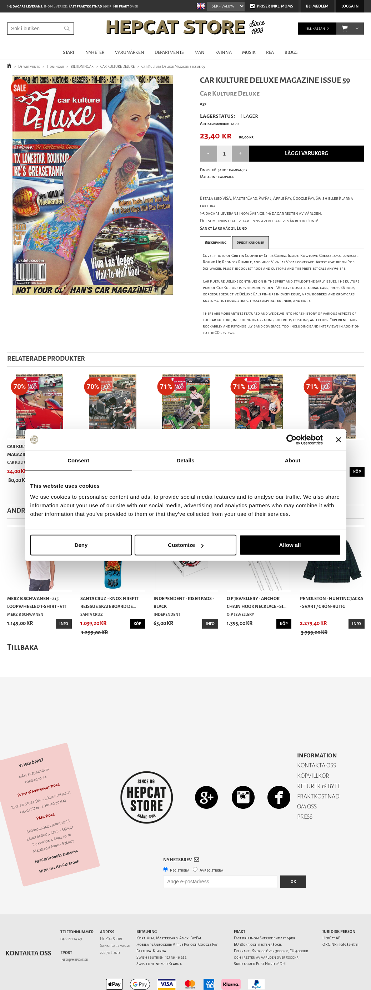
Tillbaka (22, 647)
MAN (200, 52)
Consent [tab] (78, 460)
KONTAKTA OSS (316, 740)
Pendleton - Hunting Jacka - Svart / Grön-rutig (331, 602)
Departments (29, 66)
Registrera (179, 845)
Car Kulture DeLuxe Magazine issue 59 (173, 66)
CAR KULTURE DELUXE (117, 66)
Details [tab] (186, 460)
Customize (186, 545)
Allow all (290, 545)
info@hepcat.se (74, 934)
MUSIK (248, 52)
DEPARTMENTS (169, 52)
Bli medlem (317, 6)
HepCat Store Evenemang (56, 831)
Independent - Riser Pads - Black (184, 602)
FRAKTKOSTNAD (318, 771)
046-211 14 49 (71, 914)
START (69, 52)
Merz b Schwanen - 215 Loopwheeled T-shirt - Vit (36, 602)
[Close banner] (338, 439)
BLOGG (291, 52)
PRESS (304, 792)
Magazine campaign (217, 176)
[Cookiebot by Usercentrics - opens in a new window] (291, 439)
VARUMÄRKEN (129, 52)
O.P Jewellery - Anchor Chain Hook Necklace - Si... (256, 602)
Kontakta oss (28, 928)
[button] (345, 28)
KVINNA (223, 52)
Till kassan (315, 28)
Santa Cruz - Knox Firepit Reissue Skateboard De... (109, 602)
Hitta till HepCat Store (59, 841)
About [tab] (293, 460)
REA (270, 52)
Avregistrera (211, 845)
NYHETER (94, 52)
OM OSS (307, 781)
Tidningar (55, 66)
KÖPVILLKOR (313, 751)
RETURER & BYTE (318, 761)
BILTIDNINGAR (82, 66)
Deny (81, 545)
